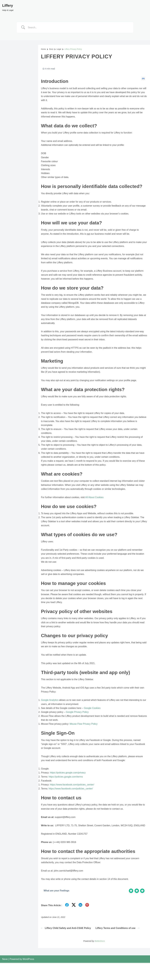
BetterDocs (100, 942)
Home (43, 49)
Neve (5, 960)
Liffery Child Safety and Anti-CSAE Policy (66, 929)
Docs (51, 49)
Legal (59, 49)
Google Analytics (49, 701)
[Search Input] (78, 27)
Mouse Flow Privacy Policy (83, 725)
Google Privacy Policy (77, 713)
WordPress (28, 960)
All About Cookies (94, 498)
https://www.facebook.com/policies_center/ (72, 785)
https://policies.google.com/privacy (68, 773)
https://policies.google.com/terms (66, 777)
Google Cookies (92, 709)
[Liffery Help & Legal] (7, 7)
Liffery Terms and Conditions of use (117, 929)
